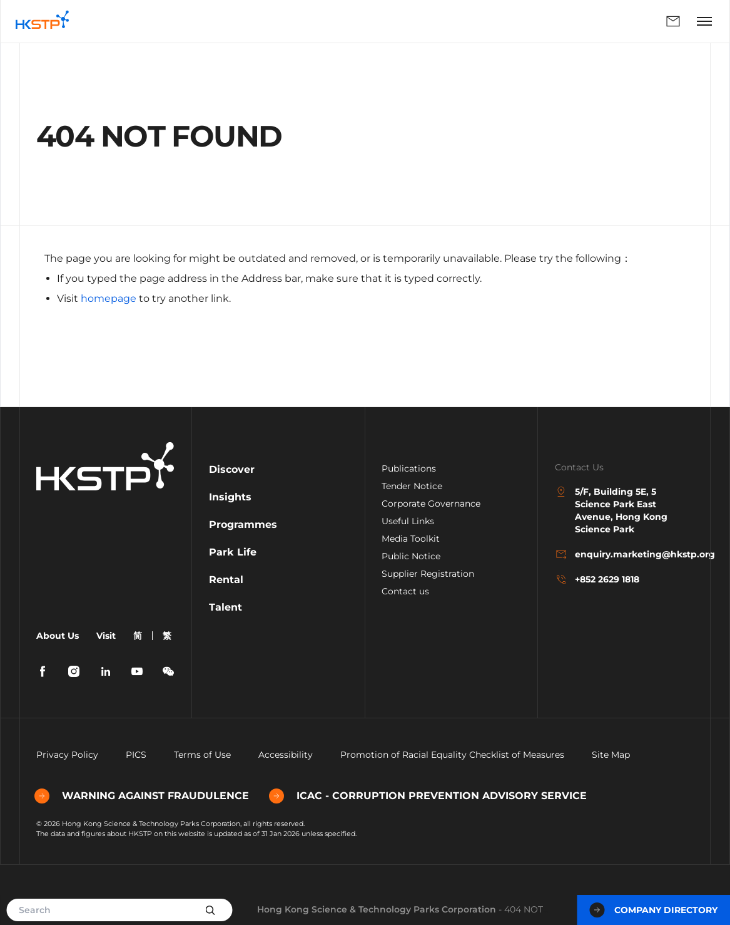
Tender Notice (412, 486)
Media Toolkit (411, 538)
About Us (57, 635)
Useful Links (408, 521)
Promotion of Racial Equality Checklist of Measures (452, 754)
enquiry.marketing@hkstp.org (624, 554)
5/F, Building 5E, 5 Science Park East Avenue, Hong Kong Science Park (611, 510)
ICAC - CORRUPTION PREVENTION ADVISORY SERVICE (430, 796)
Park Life (232, 552)
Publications (409, 468)
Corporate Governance (431, 503)
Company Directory (653, 909)
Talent (225, 607)
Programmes (243, 524)
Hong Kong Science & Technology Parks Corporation (376, 909)
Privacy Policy (67, 754)
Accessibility (285, 754)
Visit (106, 635)
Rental (226, 580)
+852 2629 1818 (597, 579)
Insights (230, 497)
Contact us (405, 591)
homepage (108, 298)
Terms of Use (202, 754)
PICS (136, 754)
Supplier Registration (428, 573)
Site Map (611, 754)
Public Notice (411, 556)
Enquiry (673, 21)
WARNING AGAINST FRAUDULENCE (143, 796)
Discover (232, 469)
